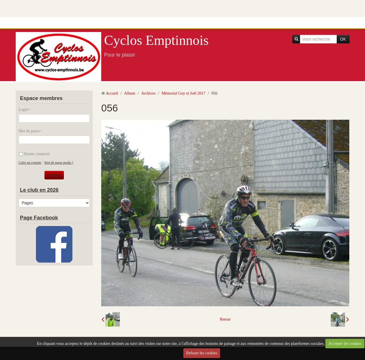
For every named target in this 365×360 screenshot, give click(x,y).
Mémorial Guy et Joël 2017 (183, 93)
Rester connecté (34, 154)
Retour (225, 319)
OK (343, 39)
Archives (148, 93)
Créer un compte (30, 163)
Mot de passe (29, 131)
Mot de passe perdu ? (58, 163)
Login (23, 109)
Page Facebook (39, 218)
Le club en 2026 (39, 190)
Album (129, 93)
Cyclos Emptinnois (156, 40)
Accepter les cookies (345, 343)
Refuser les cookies (201, 353)
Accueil (112, 93)
